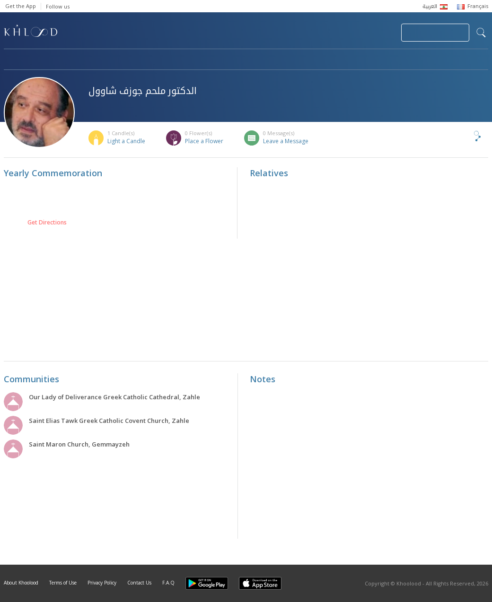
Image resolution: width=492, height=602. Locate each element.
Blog (395, 60)
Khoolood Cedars (460, 60)
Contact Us (139, 582)
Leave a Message (285, 141)
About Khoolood (21, 582)
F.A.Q (168, 582)
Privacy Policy (102, 582)
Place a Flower (204, 141)
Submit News (330, 32)
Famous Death (334, 60)
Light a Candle (126, 141)
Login (377, 32)
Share (461, 136)
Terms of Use (63, 582)
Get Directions (47, 222)
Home (12, 60)
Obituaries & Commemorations (99, 60)
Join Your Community (435, 32)
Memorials (264, 60)
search (481, 32)
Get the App (20, 5)
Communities (196, 60)
